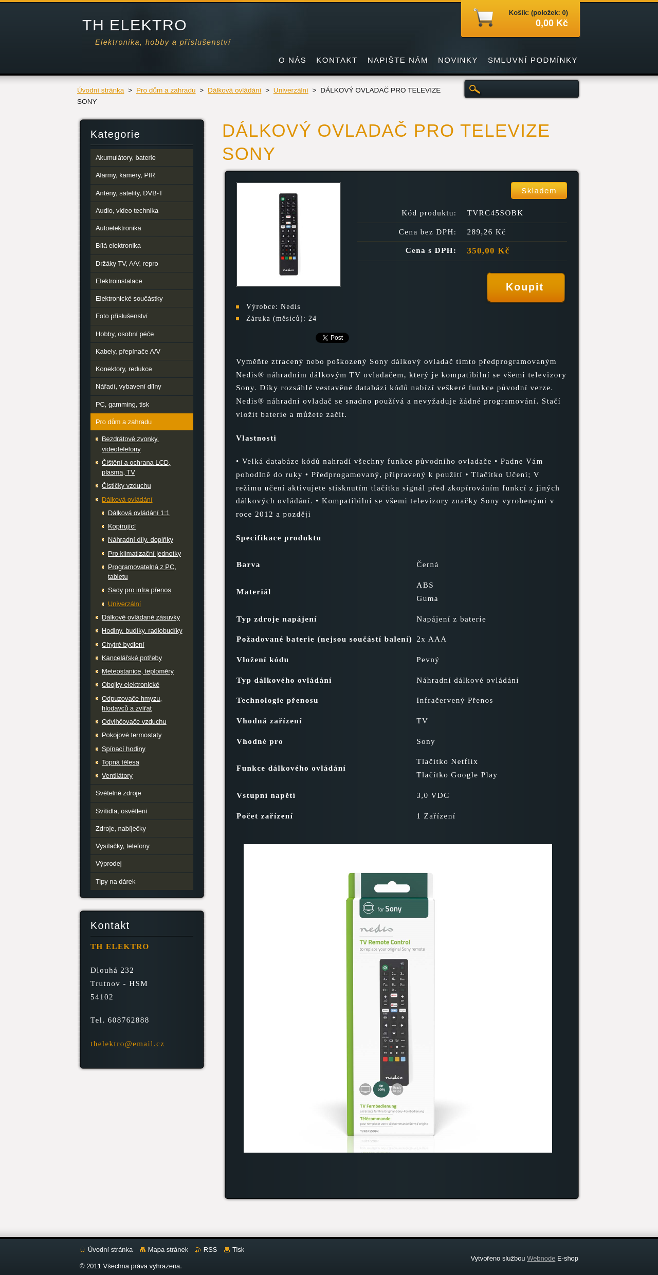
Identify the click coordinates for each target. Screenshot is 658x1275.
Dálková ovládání (234, 90)
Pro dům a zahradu (166, 90)
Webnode (541, 1258)
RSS (210, 1249)
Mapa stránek (168, 1249)
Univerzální (290, 90)
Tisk (238, 1249)
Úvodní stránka (100, 90)
